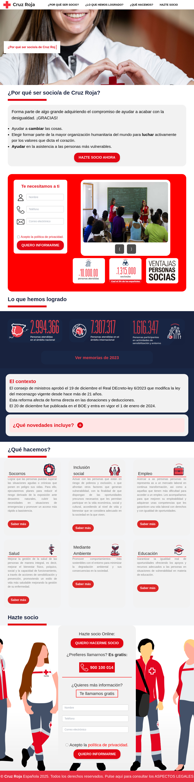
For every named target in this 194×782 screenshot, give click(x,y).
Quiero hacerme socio (97, 643)
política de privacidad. (48, 236)
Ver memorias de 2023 (97, 357)
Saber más (18, 524)
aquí (119, 776)
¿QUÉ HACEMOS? (141, 4)
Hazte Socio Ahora (97, 157)
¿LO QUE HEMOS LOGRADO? (104, 4)
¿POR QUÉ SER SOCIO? (63, 4)
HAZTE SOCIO (169, 4)
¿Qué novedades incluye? (48, 425)
